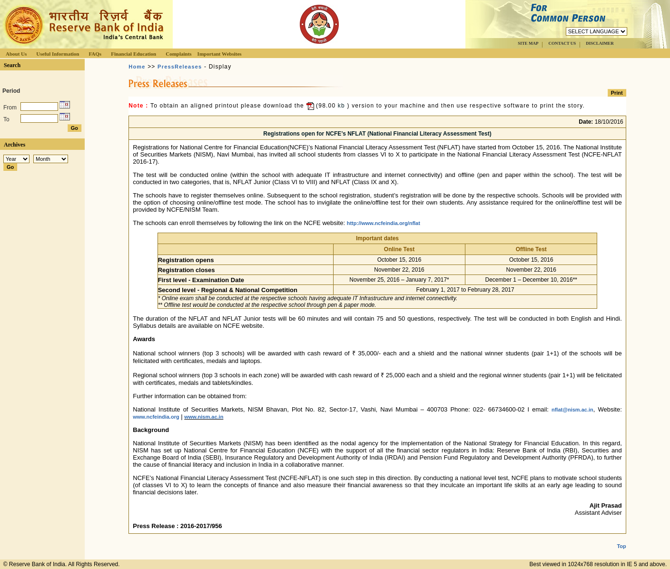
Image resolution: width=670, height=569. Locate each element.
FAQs (95, 54)
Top (621, 538)
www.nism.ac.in (203, 417)
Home (136, 66)
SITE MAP (528, 43)
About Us (16, 54)
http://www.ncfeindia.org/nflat (383, 223)
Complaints (178, 54)
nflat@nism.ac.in (572, 409)
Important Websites (219, 54)
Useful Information (57, 54)
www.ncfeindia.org (156, 417)
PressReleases (180, 66)
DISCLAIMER (600, 43)
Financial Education (133, 54)
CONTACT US (562, 43)
